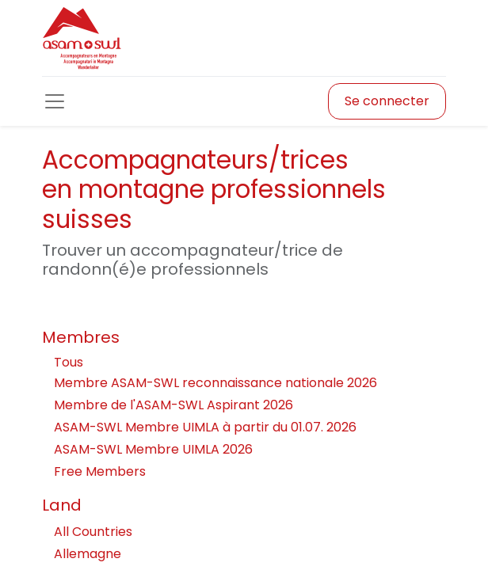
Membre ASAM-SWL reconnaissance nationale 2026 (215, 383)
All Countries (244, 531)
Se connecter (387, 101)
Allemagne (244, 554)
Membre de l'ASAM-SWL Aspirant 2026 (173, 405)
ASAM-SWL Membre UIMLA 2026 (153, 449)
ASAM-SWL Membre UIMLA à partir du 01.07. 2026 (205, 427)
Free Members (100, 471)
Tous (68, 362)
